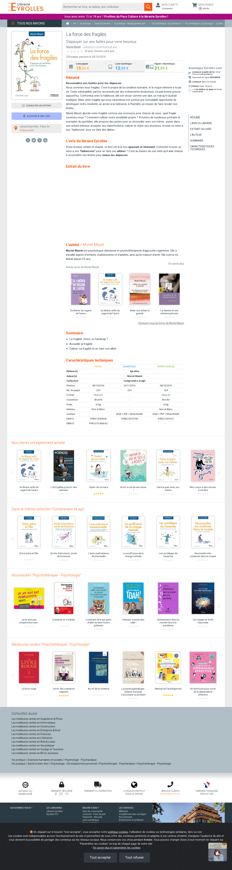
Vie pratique (18, 759)
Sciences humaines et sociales (45, 759)
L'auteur (196, 134)
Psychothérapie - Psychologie (154, 763)
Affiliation (123, 811)
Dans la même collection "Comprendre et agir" (48, 509)
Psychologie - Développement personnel (74, 763)
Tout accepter (100, 857)
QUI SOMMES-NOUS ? (21, 808)
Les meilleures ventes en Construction (33, 726)
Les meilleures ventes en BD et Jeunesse (35, 753)
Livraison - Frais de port (94, 814)
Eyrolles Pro (52, 814)
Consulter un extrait (36, 105)
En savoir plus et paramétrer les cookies (116, 847)
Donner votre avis (104, 51)
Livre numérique (91, 820)
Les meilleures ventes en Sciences (31, 734)
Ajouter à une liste (36, 116)
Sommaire (196, 140)
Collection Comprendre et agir (100, 46)
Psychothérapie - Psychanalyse (117, 763)
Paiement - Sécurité (92, 817)
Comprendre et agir (135, 380)
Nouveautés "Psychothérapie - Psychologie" (46, 575)
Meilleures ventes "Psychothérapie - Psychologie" (51, 644)
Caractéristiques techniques (202, 148)
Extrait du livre (200, 129)
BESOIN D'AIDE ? (91, 808)
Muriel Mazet (73, 46)
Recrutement (125, 817)
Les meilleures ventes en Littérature (32, 737)
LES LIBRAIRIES (54, 808)
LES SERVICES (126, 808)
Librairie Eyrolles (54, 811)
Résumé (195, 117)
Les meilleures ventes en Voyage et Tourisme (37, 749)
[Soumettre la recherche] (148, 7)
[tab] (85, 66)
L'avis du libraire (201, 123)
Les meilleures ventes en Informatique (33, 722)
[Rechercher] (103, 7)
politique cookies (118, 832)
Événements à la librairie (131, 820)
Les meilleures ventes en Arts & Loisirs (33, 741)
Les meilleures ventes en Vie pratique (33, 745)
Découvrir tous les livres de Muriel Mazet (161, 323)
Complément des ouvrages (132, 814)
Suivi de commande (93, 811)
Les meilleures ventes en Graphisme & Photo (37, 718)
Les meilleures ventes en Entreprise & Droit (36, 730)
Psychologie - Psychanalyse (81, 759)
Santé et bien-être (38, 763)
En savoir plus (176, 263)
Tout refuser (134, 857)
